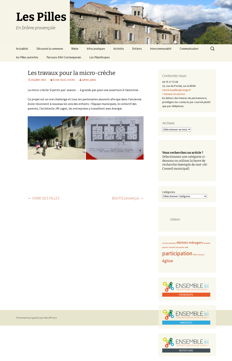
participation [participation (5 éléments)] (177, 253)
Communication (189, 48)
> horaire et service (173, 94)
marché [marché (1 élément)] (172, 247)
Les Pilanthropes (99, 57)
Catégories (168, 192)
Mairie (74, 48)
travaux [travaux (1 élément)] (201, 254)
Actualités (22, 48)
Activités (118, 48)
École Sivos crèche (64, 79)
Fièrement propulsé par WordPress (36, 317)
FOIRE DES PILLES (43, 198)
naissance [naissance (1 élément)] (179, 247)
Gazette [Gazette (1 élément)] (207, 243)
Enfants (137, 48)
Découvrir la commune (50, 48)
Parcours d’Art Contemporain (64, 57)
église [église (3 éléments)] (167, 260)
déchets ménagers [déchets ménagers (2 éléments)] (189, 242)
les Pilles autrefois (27, 57)
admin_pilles (89, 79)
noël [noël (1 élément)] (186, 247)
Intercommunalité (160, 48)
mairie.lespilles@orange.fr (176, 90)
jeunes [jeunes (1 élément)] (165, 247)
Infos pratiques (96, 48)
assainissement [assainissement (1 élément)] (169, 243)
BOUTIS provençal (128, 198)
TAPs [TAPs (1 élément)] (195, 254)
